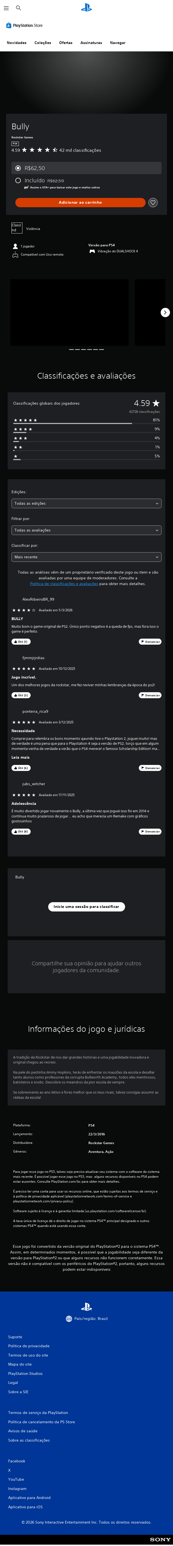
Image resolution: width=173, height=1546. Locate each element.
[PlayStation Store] (25, 25)
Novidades (17, 42)
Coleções (42, 42)
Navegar (117, 42)
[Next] (165, 312)
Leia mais (20, 757)
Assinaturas (91, 42)
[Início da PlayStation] (86, 8)
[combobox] (86, 503)
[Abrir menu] (6, 8)
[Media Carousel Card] (69, 312)
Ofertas (66, 42)
